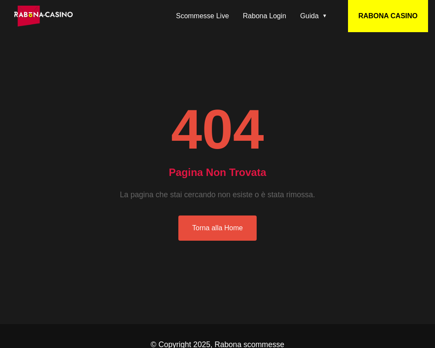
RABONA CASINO (388, 16)
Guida (309, 16)
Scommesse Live (202, 16)
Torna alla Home (217, 228)
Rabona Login (264, 16)
